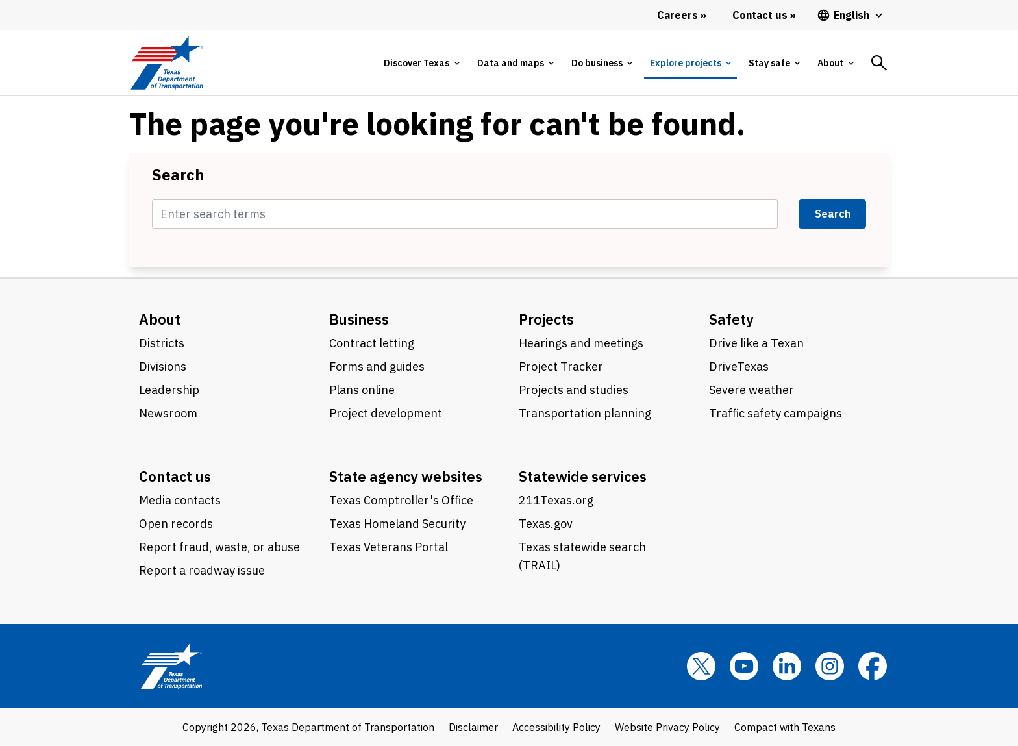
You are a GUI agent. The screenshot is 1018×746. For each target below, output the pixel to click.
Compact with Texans (785, 727)
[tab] (421, 63)
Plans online (362, 389)
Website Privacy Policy (667, 727)
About (159, 319)
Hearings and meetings (581, 343)
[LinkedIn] (787, 666)
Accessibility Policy (556, 727)
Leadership (169, 389)
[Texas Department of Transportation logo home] (166, 62)
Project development (385, 413)
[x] (701, 666)
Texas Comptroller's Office (401, 500)
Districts (161, 343)
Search (178, 175)
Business (359, 319)
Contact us (175, 476)
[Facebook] (872, 666)
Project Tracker (561, 366)
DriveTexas (739, 366)
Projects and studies (573, 389)
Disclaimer (473, 727)
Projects (546, 319)
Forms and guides (377, 366)
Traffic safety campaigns (775, 413)
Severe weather (751, 389)
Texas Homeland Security (397, 523)
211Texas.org (556, 500)
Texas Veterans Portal (388, 547)
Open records (176, 523)
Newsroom (168, 413)
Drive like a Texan (756, 343)
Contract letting (371, 343)
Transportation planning (585, 413)
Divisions (162, 366)
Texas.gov (546, 523)
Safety (731, 319)
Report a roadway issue (202, 570)
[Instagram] (829, 666)
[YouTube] (744, 666)
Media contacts (180, 500)
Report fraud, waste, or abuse (219, 547)
